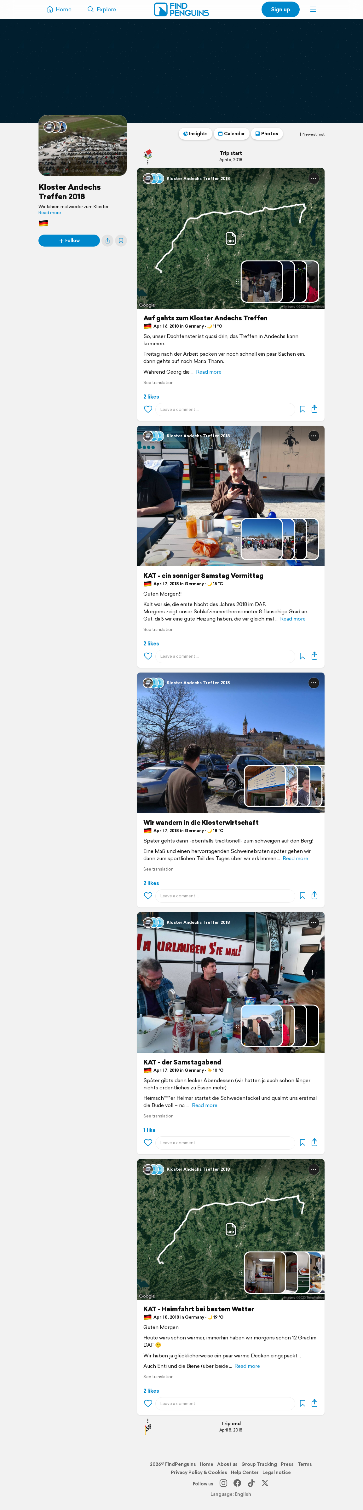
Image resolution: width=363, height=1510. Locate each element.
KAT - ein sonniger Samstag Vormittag (203, 575)
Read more (49, 213)
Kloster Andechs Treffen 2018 (69, 192)
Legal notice (276, 1472)
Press (287, 1464)
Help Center (245, 1472)
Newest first (312, 134)
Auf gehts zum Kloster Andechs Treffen (205, 318)
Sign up (280, 9)
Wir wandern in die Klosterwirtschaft (201, 822)
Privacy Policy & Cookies (199, 1472)
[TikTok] (251, 1484)
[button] (313, 9)
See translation (158, 383)
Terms (304, 1464)
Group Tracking (259, 1464)
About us (227, 1464)
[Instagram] (223, 1484)
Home (206, 1464)
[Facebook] (237, 1484)
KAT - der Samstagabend (182, 1062)
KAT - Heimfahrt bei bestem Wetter (198, 1309)
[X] (265, 1484)
